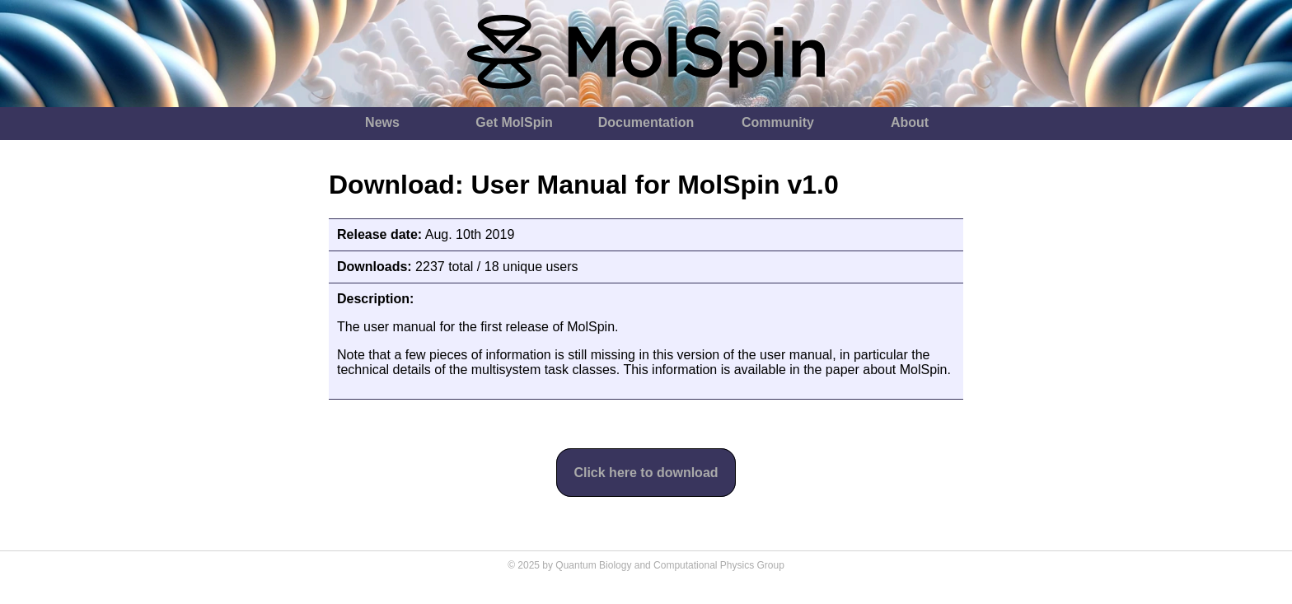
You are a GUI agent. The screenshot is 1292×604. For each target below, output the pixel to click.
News (382, 122)
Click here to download (645, 473)
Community (778, 122)
